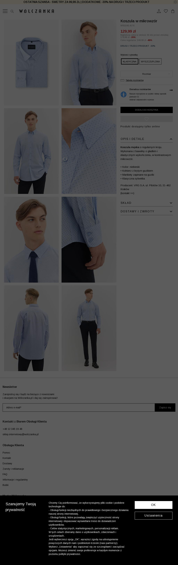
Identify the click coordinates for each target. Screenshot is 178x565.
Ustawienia (153, 515)
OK (153, 505)
